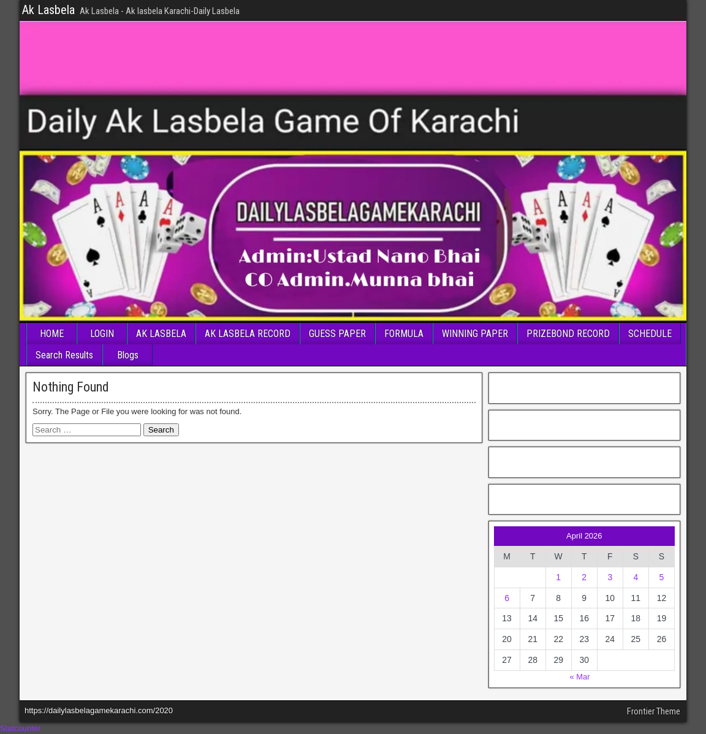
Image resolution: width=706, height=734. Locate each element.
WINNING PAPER (475, 333)
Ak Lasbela (48, 9)
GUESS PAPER (337, 333)
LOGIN (102, 333)
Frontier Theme (653, 711)
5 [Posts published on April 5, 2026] (661, 577)
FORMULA (403, 333)
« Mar (579, 676)
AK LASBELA (161, 333)
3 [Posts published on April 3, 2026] (609, 577)
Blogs (128, 355)
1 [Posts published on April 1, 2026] (558, 577)
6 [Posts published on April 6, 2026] (506, 598)
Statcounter (20, 728)
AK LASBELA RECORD (247, 333)
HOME (52, 333)
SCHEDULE (650, 333)
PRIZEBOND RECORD (568, 333)
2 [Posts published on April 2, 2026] (584, 577)
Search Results (64, 355)
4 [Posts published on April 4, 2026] (635, 577)
